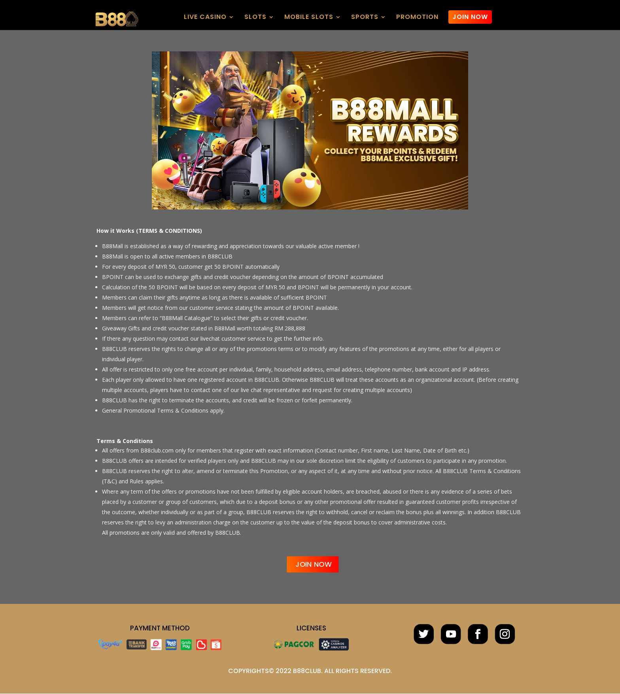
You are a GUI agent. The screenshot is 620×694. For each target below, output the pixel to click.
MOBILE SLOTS (308, 17)
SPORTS (364, 17)
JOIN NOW (470, 16)
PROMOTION (417, 17)
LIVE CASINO (205, 17)
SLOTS (255, 17)
